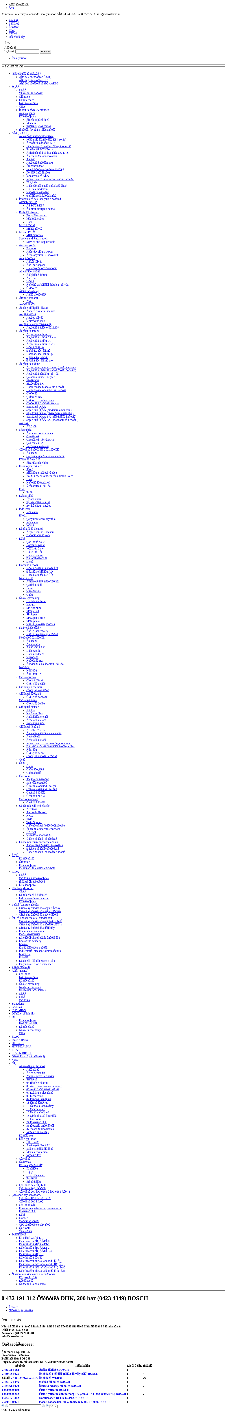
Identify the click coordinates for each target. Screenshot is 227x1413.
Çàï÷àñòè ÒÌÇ (27, 1204)
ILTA (15, 1049)
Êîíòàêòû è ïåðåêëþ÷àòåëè (41, 472)
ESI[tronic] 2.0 (28, 1277)
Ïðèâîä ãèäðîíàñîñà (37, 1152)
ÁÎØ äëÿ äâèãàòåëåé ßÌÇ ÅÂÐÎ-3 (39, 83)
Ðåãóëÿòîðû (33, 650)
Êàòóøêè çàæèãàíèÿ (37, 446)
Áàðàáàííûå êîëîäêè (37, 716)
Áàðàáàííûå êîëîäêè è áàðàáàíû (43, 733)
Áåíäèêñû (31, 452)
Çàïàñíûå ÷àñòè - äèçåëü (40, 377)
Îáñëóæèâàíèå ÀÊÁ (37, 175)
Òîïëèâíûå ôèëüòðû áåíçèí (41, 785)
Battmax (31, 248)
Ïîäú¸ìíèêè (31, 182)
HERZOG (18, 1043)
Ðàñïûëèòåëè (26, 100)
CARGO (17, 1006)
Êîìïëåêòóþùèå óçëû (37, 119)
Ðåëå (29, 222)
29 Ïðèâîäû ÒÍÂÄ (36, 1122)
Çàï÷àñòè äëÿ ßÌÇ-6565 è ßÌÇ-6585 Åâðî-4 (44, 1191)
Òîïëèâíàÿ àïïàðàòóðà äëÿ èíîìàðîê (38, 914)
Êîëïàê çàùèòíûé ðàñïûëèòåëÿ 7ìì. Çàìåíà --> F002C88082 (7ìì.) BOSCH (82, 1393)
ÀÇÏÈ (15, 855)
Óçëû (22, 759)
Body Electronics (29, 212)
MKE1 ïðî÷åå (27, 225)
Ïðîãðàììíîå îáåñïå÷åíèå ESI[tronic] (46, 139)
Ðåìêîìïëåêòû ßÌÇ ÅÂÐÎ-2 (34, 1247)
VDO (15, 1059)
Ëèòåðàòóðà (26, 1280)
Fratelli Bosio (20, 1039)
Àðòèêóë (9, 47)
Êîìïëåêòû (31, 1079)
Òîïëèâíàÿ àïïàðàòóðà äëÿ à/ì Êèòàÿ (39, 908)
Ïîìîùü (12, 30)
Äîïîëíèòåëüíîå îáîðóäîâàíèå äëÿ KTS (47, 152)
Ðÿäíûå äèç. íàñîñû (37, 357)
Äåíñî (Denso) (20, 970)
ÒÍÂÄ (22, 90)
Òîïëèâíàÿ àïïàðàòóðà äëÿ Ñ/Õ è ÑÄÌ (40, 921)
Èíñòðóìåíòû (33, 1181)
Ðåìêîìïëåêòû (19, 1234)
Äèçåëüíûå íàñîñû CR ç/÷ (41, 337)
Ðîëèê (29, 561)
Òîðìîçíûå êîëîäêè (29, 706)
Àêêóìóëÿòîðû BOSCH (39, 251)
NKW (29, 815)
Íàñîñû (30, 281)
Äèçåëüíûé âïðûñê (29, 363)
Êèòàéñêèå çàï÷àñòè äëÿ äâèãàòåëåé (40, 1208)
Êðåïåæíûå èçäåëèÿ (30, 940)
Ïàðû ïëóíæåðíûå (28, 103)
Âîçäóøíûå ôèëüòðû (37, 779)
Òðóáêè (23, 1218)
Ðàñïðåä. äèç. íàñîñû (38, 350)
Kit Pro (30, 710)
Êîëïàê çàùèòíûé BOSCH (54, 1389)
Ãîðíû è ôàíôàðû (28, 297)
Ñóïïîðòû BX (34, 673)
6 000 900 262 (10, 1393)
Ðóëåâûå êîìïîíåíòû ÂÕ (39, 571)
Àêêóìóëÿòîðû (27, 245)
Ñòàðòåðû (32, 657)
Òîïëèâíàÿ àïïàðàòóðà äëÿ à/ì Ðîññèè (40, 911)
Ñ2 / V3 (31, 832)
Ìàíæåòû (23, 944)
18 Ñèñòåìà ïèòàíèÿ (37, 1112)
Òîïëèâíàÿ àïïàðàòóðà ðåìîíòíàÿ (37, 927)
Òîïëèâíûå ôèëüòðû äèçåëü (41, 789)
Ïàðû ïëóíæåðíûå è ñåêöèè (34, 898)
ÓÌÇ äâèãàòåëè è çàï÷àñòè (34, 1224)
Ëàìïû (22, 489)
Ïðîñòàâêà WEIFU (50, 1377)
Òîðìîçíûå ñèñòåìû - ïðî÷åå (41, 756)
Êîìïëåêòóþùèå (27, 116)
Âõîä (11, 7)
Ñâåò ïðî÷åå (26, 578)
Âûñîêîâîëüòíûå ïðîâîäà (39, 433)
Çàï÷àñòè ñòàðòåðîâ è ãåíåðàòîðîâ (39, 449)
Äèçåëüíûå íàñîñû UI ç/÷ (40, 344)
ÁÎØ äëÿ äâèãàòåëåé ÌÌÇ (33, 80)
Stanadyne (18, 1003)
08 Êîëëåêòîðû (34, 1095)
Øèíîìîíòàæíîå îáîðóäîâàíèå (41, 195)
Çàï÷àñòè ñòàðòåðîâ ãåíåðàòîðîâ (45, 456)
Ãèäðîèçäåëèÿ (27, 113)
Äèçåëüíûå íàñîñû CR (38, 334)
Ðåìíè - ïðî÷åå (34, 551)
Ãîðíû (29, 301)
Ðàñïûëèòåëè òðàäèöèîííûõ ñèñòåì (46, 390)
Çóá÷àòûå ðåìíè (35, 541)
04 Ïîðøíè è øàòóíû (37, 1082)
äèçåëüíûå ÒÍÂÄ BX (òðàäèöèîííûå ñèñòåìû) (52, 419)
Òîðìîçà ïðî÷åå (27, 677)
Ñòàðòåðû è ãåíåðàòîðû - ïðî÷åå (45, 663)
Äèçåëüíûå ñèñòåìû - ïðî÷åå (42, 373)
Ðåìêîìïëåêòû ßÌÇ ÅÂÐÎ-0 (34, 1241)
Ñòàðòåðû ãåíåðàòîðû (32, 637)
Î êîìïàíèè (14, 23)
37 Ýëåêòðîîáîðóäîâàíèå (40, 1128)
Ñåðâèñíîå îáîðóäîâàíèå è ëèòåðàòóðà (33, 1274)
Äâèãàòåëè (32, 1069)
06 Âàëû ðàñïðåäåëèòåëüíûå (42, 1089)
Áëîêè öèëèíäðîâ (35, 1072)
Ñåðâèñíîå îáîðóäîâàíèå (32, 990)
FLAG (15, 1036)
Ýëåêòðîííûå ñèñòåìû (31, 93)
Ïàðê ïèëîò (25, 508)
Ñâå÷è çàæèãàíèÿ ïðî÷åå (40, 624)
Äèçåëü (30, 159)
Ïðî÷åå (23, 515)
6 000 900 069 (10, 1389)
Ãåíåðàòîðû (33, 644)
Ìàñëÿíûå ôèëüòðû (36, 782)
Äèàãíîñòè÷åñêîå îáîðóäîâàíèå (36, 136)
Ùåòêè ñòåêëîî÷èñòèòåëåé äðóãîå (38, 842)
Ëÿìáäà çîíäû (26, 495)
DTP (14, 1016)
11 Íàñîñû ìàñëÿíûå (37, 1102)
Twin (29, 818)
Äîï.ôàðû (24, 423)
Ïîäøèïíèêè (24, 954)
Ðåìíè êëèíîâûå (34, 555)
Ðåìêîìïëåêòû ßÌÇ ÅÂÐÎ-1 (34, 1244)
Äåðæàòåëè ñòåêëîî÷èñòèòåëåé (44, 845)
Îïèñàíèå (13, 1307)
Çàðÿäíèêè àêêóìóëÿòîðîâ (41, 518)
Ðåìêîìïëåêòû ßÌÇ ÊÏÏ (31, 1254)
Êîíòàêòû (14, 26)
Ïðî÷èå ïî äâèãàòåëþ (37, 1132)
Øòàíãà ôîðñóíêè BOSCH (54, 1381)
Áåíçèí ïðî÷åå (27, 258)
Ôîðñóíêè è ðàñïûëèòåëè (40, 400)
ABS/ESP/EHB (35, 729)
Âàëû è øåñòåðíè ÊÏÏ (38, 1145)
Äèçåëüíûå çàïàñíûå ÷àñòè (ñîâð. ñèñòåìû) (51, 367)
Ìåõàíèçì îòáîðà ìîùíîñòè (39, 1148)
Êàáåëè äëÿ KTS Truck (39, 149)
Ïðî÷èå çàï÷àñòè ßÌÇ (31, 1165)
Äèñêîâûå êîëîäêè (36, 720)
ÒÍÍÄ (22, 106)
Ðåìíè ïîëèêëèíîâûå (36, 558)
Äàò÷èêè (31, 278)
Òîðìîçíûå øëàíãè (35, 683)
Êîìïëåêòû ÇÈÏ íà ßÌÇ (31, 1237)
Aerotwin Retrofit (36, 812)
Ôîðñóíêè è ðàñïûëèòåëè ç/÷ (42, 403)
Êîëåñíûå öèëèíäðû (29, 459)
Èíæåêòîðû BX (35, 383)
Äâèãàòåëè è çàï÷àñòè (32, 1066)
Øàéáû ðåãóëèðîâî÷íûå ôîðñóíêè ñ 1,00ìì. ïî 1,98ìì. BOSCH (74, 1401)
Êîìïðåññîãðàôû (35, 165)
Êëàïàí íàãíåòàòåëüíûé (32, 931)
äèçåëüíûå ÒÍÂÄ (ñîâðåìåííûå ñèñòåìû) (49, 410)
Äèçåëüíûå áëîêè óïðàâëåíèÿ (35, 324)
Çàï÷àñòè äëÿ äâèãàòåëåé (27, 1194)
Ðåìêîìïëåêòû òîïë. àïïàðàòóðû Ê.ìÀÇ (40, 1260)
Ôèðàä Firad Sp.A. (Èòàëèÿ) (28, 1056)
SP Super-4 (33, 621)
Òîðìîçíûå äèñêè (28, 700)
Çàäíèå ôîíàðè (34, 584)
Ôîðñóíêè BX (34, 396)
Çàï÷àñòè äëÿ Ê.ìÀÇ (31, 1201)
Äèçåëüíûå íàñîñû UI (38, 340)
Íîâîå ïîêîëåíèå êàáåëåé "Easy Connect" (48, 146)
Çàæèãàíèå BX (35, 442)
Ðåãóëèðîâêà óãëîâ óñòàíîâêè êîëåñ (46, 185)
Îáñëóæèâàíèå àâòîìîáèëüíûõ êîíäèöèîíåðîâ (50, 179)
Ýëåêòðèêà (25, 1231)
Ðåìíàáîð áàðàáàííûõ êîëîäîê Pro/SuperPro (50, 746)
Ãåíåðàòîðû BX (35, 647)
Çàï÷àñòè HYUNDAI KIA (35, 1198)
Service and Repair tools (33, 238)
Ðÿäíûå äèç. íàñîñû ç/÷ (39, 360)
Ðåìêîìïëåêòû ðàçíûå (30, 1257)
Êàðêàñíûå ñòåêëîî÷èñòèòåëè (43, 828)
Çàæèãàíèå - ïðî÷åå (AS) (40, 439)
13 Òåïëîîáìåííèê (35, 1109)
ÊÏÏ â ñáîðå (32, 1142)
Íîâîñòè (13, 33)
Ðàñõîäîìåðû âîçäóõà (31, 528)
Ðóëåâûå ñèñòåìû (29, 565)
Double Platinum (36, 601)
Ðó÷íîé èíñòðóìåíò (37, 189)
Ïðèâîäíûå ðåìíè (35, 548)
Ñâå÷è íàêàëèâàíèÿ (30, 627)
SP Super (31, 614)
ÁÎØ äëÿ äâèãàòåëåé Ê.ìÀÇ (35, 76)
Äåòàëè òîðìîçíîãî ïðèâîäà (33, 307)
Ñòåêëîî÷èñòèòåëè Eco (39, 835)
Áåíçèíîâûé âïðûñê (29, 271)
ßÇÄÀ (15, 86)
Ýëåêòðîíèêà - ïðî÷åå (38, 485)
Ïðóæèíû (31, 123)
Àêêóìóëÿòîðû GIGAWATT (42, 255)
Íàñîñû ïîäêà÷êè (35, 347)
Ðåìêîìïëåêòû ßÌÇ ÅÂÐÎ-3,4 (35, 1250)
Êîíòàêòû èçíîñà (35, 723)
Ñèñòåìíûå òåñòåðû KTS (40, 142)
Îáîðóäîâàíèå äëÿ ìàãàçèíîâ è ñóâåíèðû (40, 198)
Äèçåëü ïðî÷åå (27, 314)
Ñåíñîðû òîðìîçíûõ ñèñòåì (41, 208)
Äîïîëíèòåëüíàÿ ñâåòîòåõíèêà (43, 581)
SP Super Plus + (35, 617)
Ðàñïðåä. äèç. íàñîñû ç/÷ (40, 353)
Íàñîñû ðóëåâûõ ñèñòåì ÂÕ (42, 568)
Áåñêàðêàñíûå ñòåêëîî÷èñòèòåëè (45, 825)
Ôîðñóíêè (24, 96)
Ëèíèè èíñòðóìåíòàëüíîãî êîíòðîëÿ (45, 169)
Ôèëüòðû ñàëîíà (35, 795)
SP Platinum (33, 607)
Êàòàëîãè (31, 1178)
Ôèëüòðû (24, 776)
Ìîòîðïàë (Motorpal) (23, 888)
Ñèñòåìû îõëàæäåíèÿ (38, 482)
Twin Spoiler (34, 822)
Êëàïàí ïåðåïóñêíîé (29, 934)
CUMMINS (19, 1010)
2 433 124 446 (10, 1381)
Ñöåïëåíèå (25, 1161)
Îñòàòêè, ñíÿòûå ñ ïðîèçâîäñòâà (37, 129)
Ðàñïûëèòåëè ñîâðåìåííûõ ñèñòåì (45, 386)
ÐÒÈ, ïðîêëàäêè (35, 1175)
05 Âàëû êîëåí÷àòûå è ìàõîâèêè (44, 1086)
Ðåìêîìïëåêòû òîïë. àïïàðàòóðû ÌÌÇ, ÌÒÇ (41, 1264)
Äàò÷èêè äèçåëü (35, 264)
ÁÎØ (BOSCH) (20, 132)
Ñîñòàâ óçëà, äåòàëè (21, 1310)
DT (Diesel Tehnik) (23, 1013)
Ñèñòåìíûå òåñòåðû (37, 192)
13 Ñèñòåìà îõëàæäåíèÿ (39, 1105)
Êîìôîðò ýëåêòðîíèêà (30, 466)
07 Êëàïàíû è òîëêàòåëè (39, 1092)
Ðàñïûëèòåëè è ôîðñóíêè (33, 894)
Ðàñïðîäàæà (26, 1135)
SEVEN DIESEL (22, 1053)
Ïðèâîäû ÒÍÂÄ (27, 1211)
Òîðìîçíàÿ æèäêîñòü (30, 687)
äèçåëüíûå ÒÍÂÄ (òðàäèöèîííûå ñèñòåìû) (49, 413)
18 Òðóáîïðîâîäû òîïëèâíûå (41, 1115)
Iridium (30, 604)
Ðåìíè (22, 538)
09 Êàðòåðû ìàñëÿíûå (38, 1099)
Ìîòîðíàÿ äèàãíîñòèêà (38, 172)
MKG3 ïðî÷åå (27, 231)
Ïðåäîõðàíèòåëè (35, 218)
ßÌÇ (14, 1063)
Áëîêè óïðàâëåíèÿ (29, 291)
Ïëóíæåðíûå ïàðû (35, 320)
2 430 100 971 (10, 1401)
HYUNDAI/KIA (22, 1046)
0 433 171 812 (10, 1397)
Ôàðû (29, 594)
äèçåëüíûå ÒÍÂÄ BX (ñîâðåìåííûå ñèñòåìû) (51, 416)
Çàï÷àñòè (24, 973)
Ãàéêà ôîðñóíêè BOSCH (54, 1369)
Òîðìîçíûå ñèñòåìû (29, 726)
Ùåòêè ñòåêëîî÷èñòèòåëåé (34, 805)
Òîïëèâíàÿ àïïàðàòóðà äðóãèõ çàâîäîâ (40, 924)
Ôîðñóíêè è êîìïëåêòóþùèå (34, 878)
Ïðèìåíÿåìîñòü (19, 58)
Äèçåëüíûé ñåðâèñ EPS (39, 162)
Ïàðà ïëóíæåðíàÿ (28, 1023)
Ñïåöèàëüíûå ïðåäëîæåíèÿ (26, 73)
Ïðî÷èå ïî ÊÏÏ (33, 1155)
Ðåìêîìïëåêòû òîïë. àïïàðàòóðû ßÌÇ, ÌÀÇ (42, 1267)
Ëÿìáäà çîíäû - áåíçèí (38, 502)
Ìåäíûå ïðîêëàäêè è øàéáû (33, 947)
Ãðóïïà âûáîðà (27, 304)
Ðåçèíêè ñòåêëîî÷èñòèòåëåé (42, 848)
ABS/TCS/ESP (28, 202)
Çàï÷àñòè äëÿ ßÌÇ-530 (32, 1188)
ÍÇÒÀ (15, 871)
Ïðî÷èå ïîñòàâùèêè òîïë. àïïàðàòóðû (32, 917)
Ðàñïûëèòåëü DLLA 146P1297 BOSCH (63, 1397)
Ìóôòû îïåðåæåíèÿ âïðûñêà (34, 109)
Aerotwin (31, 809)
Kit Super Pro (34, 713)
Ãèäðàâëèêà (33, 736)
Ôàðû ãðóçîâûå (35, 769)
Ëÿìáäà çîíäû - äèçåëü (38, 505)
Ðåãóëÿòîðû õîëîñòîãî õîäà (41, 268)
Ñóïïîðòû (24, 667)
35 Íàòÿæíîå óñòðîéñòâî (40, 1125)
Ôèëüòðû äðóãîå (35, 792)
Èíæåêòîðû (32, 380)
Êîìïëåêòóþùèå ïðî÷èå (38, 126)
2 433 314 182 (10, 1369)
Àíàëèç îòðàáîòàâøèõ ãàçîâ (42, 156)
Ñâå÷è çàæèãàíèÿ (29, 597)
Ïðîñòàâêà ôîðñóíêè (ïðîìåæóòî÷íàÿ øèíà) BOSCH (68, 1373)
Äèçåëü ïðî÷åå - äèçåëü (40, 532)
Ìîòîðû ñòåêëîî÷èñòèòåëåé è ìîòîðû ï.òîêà (49, 475)
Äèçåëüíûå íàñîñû (29, 330)
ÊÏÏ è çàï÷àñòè (27, 1138)
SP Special (32, 611)
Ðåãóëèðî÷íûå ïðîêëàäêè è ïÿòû (37, 960)
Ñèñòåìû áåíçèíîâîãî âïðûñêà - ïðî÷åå (47, 284)
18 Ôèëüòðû (33, 1119)
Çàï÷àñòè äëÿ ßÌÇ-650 (32, 1185)
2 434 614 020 (10, 1385)
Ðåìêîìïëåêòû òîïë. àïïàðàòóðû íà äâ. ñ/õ (42, 1270)
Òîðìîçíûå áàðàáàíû (30, 693)
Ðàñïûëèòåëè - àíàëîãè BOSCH (37, 868)
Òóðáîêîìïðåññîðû (29, 1221)
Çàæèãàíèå (25, 429)
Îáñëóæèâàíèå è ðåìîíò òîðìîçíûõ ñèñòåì (48, 743)
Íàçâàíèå (9, 51)
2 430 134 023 (10, 1373)
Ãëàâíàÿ (13, 20)
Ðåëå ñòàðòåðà (35, 654)
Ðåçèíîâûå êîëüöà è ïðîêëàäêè (36, 964)
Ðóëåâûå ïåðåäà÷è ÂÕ (39, 574)
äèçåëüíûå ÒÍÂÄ (36, 406)
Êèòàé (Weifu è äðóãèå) (26, 904)
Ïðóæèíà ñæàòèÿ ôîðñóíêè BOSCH (60, 1385)
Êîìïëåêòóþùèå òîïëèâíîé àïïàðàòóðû (39, 937)
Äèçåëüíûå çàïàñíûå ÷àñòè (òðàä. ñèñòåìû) (51, 370)
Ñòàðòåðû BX (34, 660)
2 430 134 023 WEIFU (24, 1377)
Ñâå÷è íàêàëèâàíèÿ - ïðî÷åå (42, 634)
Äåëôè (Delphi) (21, 967)
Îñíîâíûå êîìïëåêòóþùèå (32, 881)
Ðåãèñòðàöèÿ (17, 36)
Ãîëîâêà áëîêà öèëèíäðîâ (40, 1076)
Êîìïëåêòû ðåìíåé (35, 545)
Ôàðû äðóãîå (33, 772)
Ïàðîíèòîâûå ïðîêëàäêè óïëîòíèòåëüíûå (40, 950)
